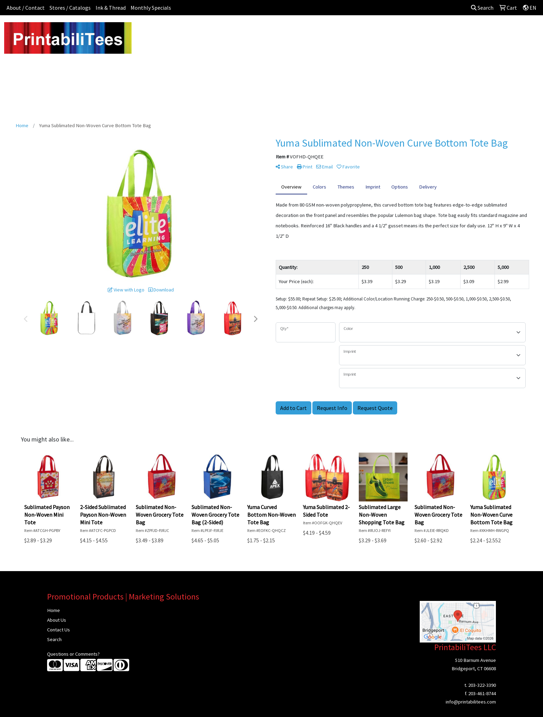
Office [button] (386, 30)
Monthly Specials (151, 7)
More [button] (456, 30)
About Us (56, 620)
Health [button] (361, 30)
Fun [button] (305, 30)
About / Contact (26, 7)
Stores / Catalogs (70, 7)
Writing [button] (432, 30)
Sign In (481, 30)
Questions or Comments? (73, 654)
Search (482, 7)
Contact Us (58, 630)
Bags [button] (251, 30)
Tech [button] (408, 30)
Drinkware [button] (279, 30)
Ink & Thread (111, 7)
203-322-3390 (482, 685)
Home (53, 610)
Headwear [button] (332, 30)
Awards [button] (227, 30)
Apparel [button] (199, 30)
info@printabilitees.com (471, 702)
